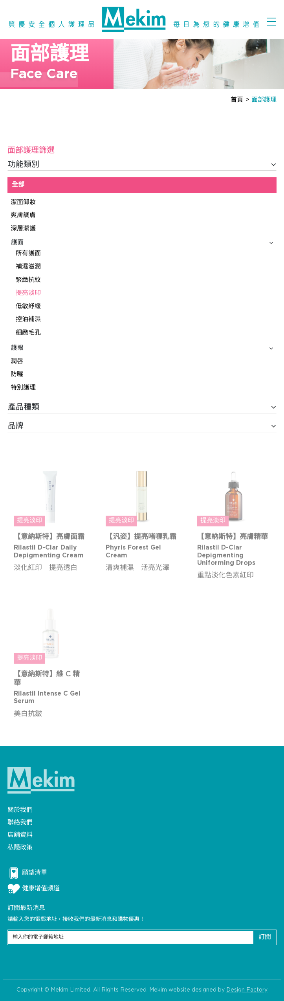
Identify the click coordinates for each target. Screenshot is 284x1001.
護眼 (142, 348)
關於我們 (20, 810)
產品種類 (142, 407)
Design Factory (247, 991)
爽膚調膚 (23, 216)
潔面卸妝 (23, 202)
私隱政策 (20, 848)
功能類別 (142, 165)
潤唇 (17, 362)
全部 (18, 185)
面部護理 (264, 100)
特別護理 (23, 388)
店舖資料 (20, 835)
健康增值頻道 (33, 888)
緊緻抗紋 (28, 280)
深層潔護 (23, 229)
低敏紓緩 (28, 306)
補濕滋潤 (28, 267)
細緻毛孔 (28, 333)
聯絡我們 (20, 823)
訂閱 (264, 937)
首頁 (237, 100)
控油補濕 (28, 320)
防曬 (17, 375)
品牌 (142, 426)
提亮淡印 (28, 293)
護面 (142, 242)
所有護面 (28, 254)
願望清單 (27, 873)
